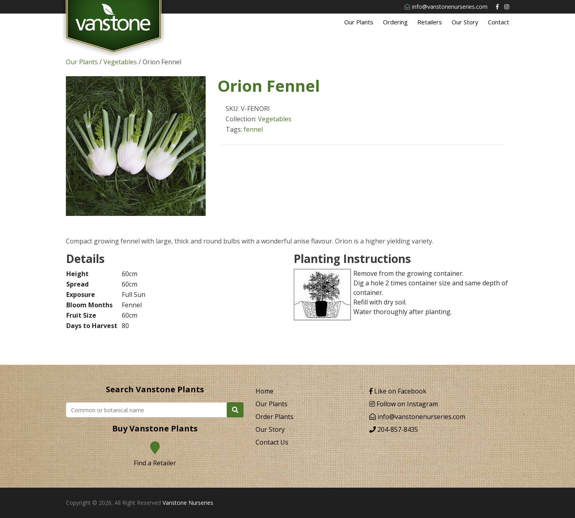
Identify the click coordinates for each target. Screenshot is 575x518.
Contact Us (272, 442)
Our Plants (358, 22)
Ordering (395, 22)
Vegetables (120, 61)
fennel (253, 129)
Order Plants (274, 416)
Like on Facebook (397, 391)
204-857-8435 (393, 429)
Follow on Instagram (403, 403)
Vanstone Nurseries (188, 502)
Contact (498, 22)
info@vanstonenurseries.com (446, 6)
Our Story (465, 22)
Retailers (429, 22)
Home (265, 391)
